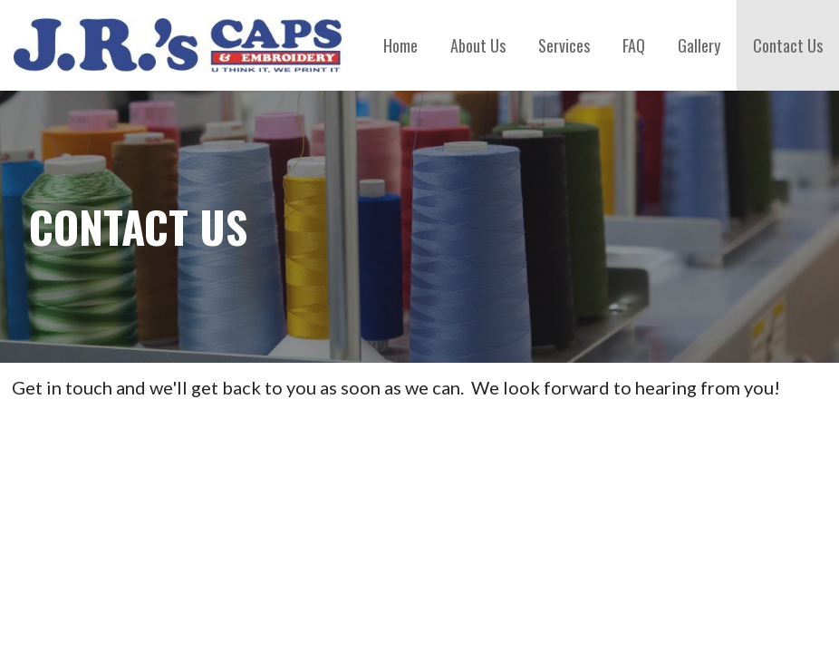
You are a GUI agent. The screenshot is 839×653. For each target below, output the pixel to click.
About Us (478, 45)
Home (400, 45)
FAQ (633, 45)
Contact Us (788, 45)
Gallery (699, 45)
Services (564, 45)
